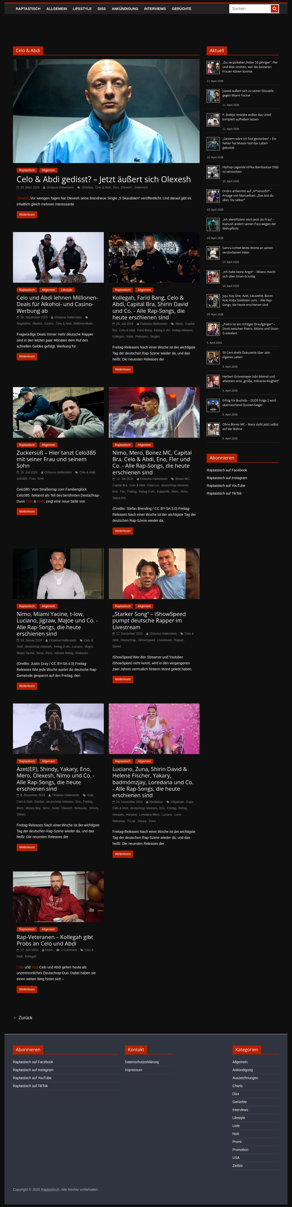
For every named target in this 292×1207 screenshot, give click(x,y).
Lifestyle (82, 9)
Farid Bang (144, 330)
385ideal (87, 187)
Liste (236, 1126)
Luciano (77, 646)
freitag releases (182, 330)
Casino (49, 323)
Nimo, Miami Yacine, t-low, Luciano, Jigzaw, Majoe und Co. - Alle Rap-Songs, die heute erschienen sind (57, 623)
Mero (175, 491)
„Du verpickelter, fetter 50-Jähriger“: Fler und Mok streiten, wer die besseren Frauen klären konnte (250, 67)
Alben (179, 324)
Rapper (179, 640)
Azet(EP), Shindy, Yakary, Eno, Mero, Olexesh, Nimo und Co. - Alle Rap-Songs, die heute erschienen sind (56, 778)
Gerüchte (181, 9)
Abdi (40, 501)
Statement (141, 187)
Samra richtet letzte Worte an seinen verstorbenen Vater (247, 250)
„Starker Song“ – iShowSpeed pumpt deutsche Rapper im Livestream (149, 620)
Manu (49, 950)
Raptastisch (28, 9)
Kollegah (118, 336)
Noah (55, 808)
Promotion (240, 1150)
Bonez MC (182, 479)
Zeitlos (238, 1166)
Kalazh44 (163, 491)
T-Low (131, 821)
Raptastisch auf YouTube (226, 486)
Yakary (21, 814)
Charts (238, 1086)
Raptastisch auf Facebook (227, 470)
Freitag (132, 491)
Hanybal (131, 814)
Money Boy (33, 808)
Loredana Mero (149, 814)
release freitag (64, 653)
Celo (29, 501)
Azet (90, 795)
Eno (115, 491)
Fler (122, 491)
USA (236, 1158)
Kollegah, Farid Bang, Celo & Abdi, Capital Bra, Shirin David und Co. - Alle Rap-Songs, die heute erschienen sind (150, 307)
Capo (189, 802)
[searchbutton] (274, 8)
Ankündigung (125, 9)
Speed (117, 646)
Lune (177, 814)
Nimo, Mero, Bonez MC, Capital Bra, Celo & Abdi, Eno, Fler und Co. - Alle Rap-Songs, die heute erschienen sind (152, 462)
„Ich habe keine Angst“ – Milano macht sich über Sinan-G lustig (248, 274)
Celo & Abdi (103, 187)
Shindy (93, 808)
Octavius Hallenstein (60, 187)
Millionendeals (83, 323)
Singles (155, 336)
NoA (236, 1134)
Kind (41, 478)
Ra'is (49, 653)
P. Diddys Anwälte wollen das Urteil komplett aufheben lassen (246, 117)
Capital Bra (120, 485)
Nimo (184, 491)
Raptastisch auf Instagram (227, 478)
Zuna (152, 821)
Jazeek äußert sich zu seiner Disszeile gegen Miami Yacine (248, 93)
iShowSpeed (146, 640)
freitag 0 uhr (162, 330)
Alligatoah (177, 802)
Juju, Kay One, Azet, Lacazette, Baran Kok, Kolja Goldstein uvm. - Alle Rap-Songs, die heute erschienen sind (247, 300)
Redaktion (156, 802)
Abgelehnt (23, 323)
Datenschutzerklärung (142, 1062)
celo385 (22, 478)
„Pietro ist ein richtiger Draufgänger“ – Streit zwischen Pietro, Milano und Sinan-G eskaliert (250, 328)
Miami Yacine (25, 653)
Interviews (155, 9)
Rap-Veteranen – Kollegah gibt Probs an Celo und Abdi (55, 940)
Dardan (39, 801)
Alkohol (37, 323)
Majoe (89, 646)
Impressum (133, 1070)
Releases (141, 336)
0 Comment (67, 950)
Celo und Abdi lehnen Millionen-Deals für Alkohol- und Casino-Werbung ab (57, 304)
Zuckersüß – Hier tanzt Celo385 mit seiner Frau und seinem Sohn (56, 459)
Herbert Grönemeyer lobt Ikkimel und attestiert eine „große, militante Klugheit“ (250, 378)
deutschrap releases (175, 485)
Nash (129, 336)
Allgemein (56, 9)
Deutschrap (128, 640)
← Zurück (22, 1017)
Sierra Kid (119, 498)
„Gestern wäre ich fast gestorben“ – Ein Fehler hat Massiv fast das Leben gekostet (249, 143)
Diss (102, 9)
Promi (237, 1142)
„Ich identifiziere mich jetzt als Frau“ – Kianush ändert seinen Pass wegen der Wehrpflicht (249, 224)
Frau (32, 478)
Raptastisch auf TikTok (224, 493)
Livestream (164, 640)
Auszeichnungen (245, 1078)
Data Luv (153, 485)
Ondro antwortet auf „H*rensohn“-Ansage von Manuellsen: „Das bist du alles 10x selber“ (248, 195)
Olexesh (126, 187)
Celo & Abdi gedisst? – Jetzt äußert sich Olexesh (104, 179)
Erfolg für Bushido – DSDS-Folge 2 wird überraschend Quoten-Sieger (249, 402)
